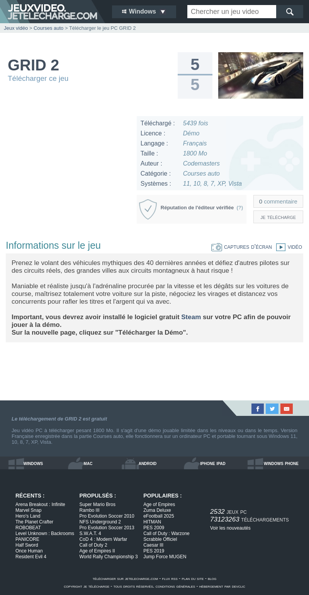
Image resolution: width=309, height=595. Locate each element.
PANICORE (27, 539)
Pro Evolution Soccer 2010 (107, 516)
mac (88, 463)
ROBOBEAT (28, 527)
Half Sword (26, 545)
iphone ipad (212, 463)
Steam (191, 317)
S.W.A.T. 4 (90, 533)
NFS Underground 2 (100, 522)
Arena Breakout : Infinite (40, 504)
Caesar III (153, 545)
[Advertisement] (68, 164)
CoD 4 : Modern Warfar (103, 539)
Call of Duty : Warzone (166, 533)
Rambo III (90, 510)
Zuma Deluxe (157, 510)
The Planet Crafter (34, 522)
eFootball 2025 (158, 516)
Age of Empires (159, 504)
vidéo (287, 246)
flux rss (170, 578)
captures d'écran (241, 246)
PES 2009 (153, 527)
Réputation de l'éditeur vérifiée (202, 207)
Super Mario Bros (97, 504)
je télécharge (278, 217)
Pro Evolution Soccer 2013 (107, 527)
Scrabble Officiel (160, 539)
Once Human (29, 551)
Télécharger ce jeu (38, 78)
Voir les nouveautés (230, 528)
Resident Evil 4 (30, 556)
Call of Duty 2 (93, 545)
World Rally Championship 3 (109, 556)
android (148, 463)
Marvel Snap (28, 510)
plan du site (193, 578)
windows (33, 463)
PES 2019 (153, 551)
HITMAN (152, 522)
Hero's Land (27, 516)
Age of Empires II (97, 551)
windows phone (281, 463)
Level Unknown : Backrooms (44, 533)
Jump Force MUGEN (164, 556)
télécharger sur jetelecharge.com (125, 578)
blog (212, 578)
